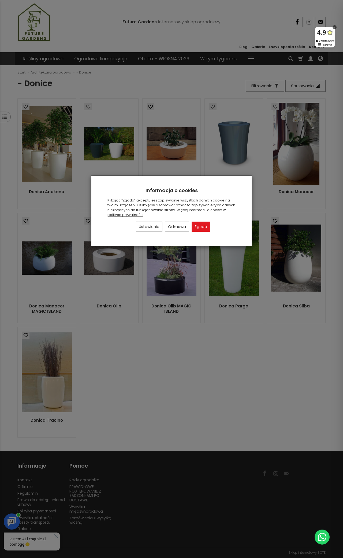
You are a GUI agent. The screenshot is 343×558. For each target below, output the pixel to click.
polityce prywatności (125, 214)
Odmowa (177, 226)
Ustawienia (149, 226)
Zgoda (201, 226)
